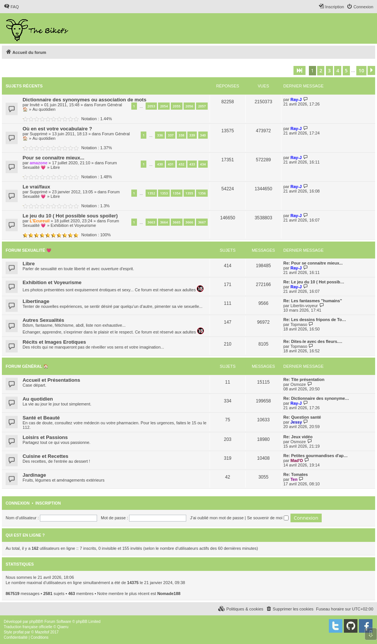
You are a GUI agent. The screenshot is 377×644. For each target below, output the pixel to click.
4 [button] (337, 70)
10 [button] (361, 70)
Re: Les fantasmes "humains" (312, 300)
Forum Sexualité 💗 (29, 250)
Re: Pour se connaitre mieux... (313, 263)
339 (192, 135)
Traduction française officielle (28, 627)
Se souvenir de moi (268, 518)
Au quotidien (43, 109)
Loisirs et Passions (45, 437)
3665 (177, 222)
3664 (164, 222)
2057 (202, 106)
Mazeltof (42, 632)
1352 (151, 193)
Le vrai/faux (36, 187)
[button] (299, 70)
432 (181, 164)
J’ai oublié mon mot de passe (216, 518)
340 (203, 135)
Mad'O (296, 460)
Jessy (296, 422)
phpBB (35, 622)
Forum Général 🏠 (27, 366)
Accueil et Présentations (51, 380)
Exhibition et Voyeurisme (73, 225)
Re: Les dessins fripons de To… (314, 319)
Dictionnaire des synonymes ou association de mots (84, 99)
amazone (38, 163)
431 (170, 164)
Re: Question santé (302, 417)
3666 (189, 222)
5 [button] (346, 70)
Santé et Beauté (41, 418)
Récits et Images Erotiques (54, 342)
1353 (164, 193)
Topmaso (298, 324)
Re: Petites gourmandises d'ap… (315, 455)
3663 (151, 222)
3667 (202, 222)
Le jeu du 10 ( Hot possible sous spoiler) (70, 216)
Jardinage (34, 475)
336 (160, 135)
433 (192, 164)
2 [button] (320, 70)
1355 (189, 193)
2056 (189, 106)
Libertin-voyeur (304, 305)
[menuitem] (11, 6)
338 (181, 135)
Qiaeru (62, 627)
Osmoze (298, 384)
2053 (151, 106)
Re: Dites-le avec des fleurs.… (312, 341)
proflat (18, 632)
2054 (164, 106)
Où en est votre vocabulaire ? (57, 129)
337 (170, 135)
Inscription (48, 503)
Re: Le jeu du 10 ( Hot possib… (313, 282)
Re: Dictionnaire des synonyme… (316, 398)
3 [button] (329, 70)
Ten (294, 479)
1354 (177, 193)
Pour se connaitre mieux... (53, 158)
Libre (55, 167)
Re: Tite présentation (303, 379)
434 (203, 164)
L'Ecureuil (40, 221)
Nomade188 (169, 593)
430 (160, 164)
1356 (202, 193)
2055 (177, 106)
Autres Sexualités (43, 320)
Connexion (18, 503)
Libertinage (36, 301)
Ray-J (296, 99)
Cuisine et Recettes (45, 456)
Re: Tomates (295, 474)
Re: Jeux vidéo (298, 436)
